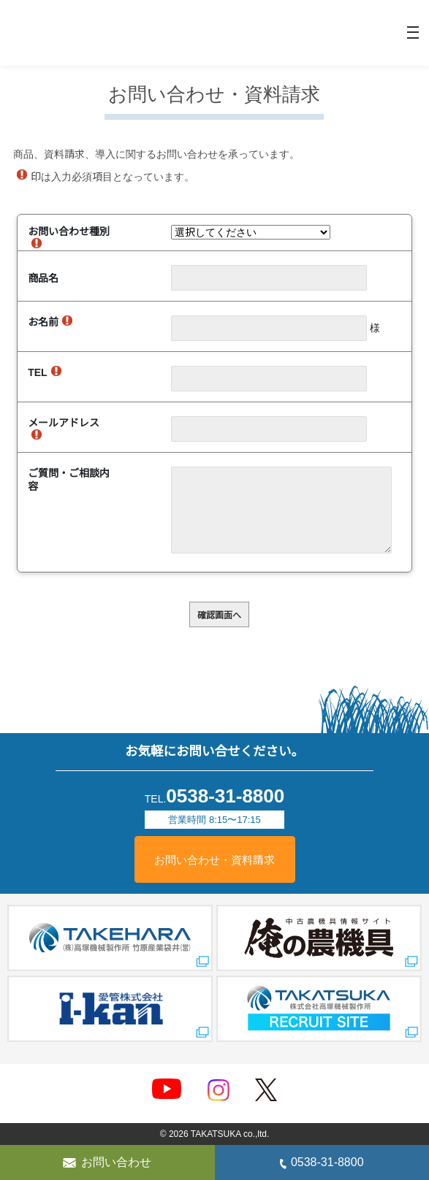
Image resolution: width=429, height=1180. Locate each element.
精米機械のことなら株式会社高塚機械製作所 (69, 33)
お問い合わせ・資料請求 (215, 860)
